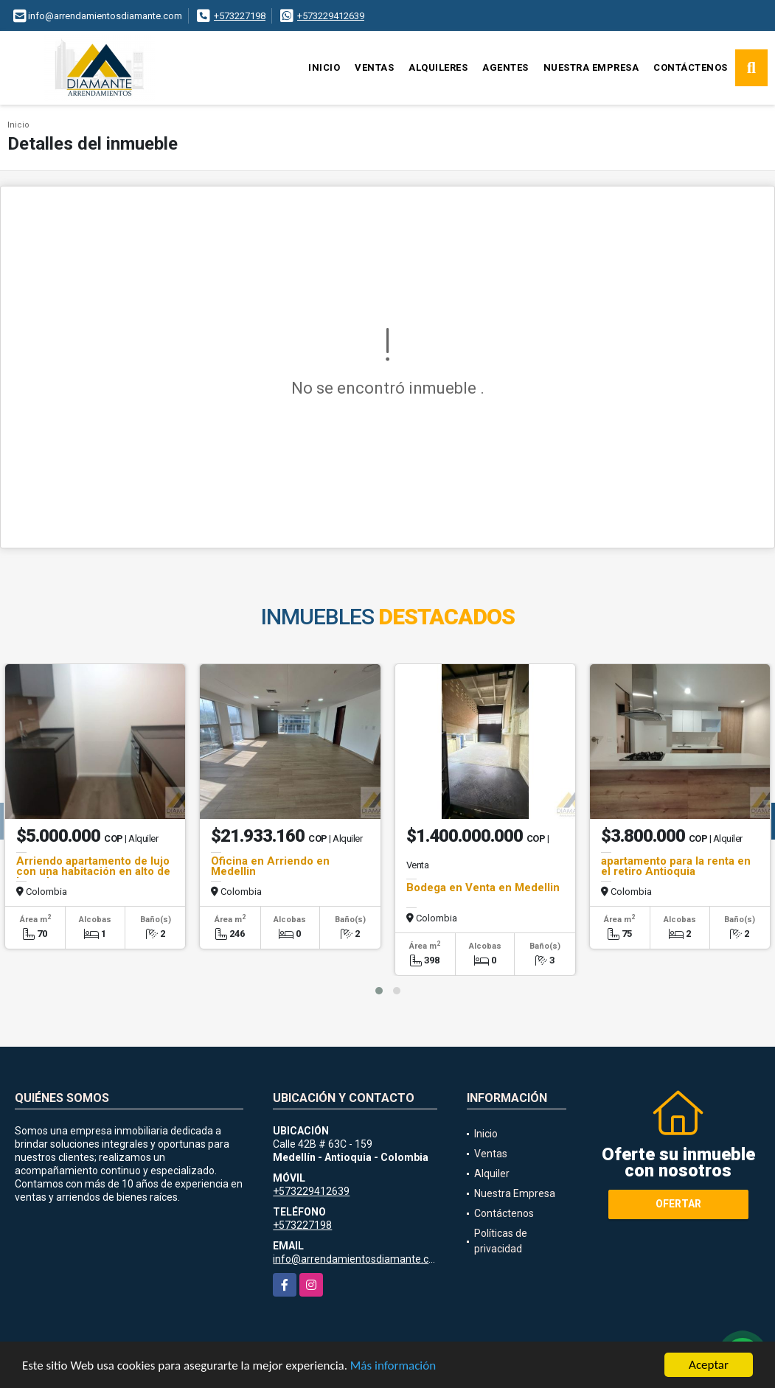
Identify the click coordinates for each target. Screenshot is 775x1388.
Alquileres (438, 67)
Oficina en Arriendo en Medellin (270, 866)
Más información (393, 1366)
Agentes (505, 67)
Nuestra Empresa (591, 67)
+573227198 (239, 15)
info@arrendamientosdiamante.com (358, 1259)
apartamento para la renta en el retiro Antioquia (676, 866)
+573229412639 (330, 15)
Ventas (374, 67)
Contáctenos (690, 67)
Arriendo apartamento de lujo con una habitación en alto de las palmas (93, 871)
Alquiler (492, 1173)
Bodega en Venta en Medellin (483, 887)
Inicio (324, 67)
